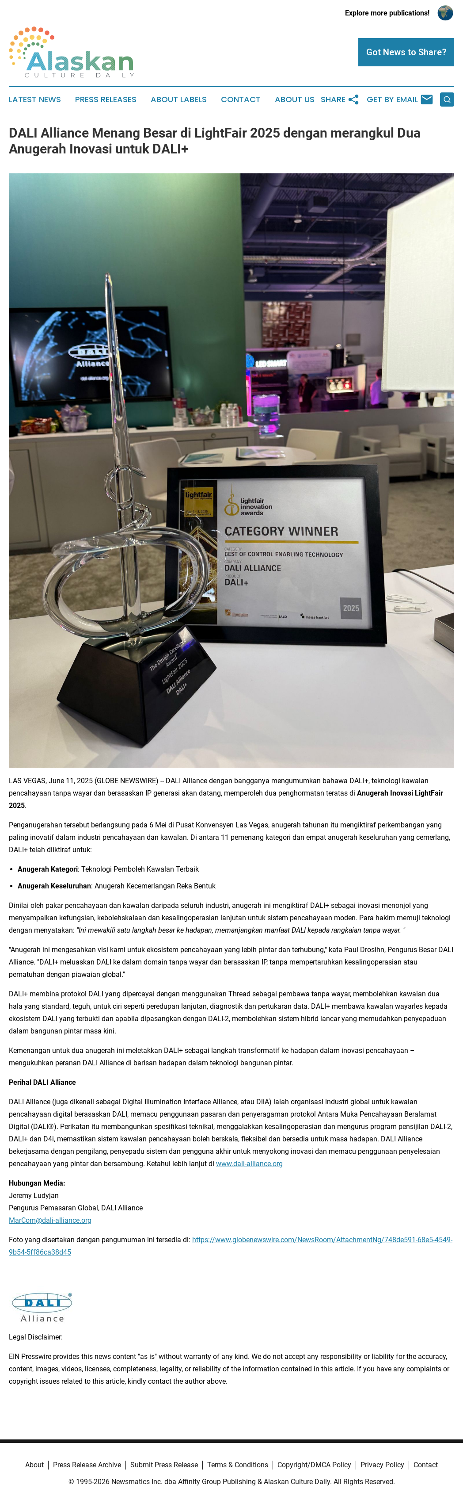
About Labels (179, 99)
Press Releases (106, 99)
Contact (241, 99)
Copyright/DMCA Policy (314, 1465)
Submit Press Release (164, 1465)
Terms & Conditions (237, 1465)
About (34, 1465)
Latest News (35, 99)
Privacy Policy (382, 1465)
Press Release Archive (87, 1465)
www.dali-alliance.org (249, 1164)
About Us (295, 99)
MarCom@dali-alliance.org (50, 1220)
